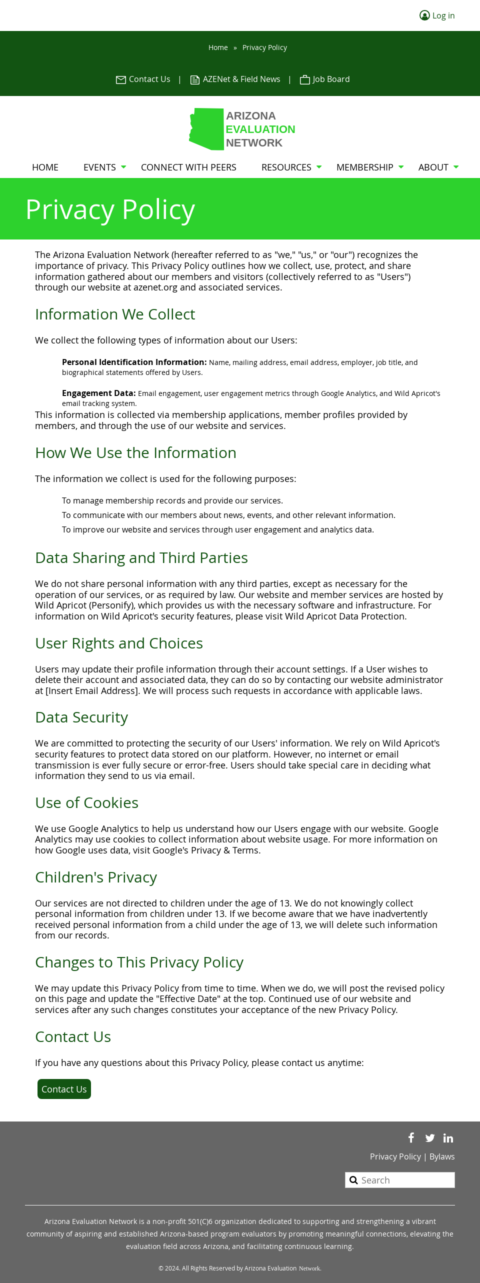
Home (218, 47)
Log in (443, 15)
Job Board (324, 79)
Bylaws (442, 1156)
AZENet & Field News (234, 79)
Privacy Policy (395, 1156)
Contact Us (142, 79)
